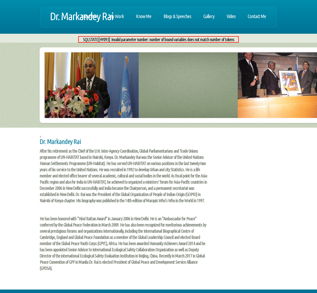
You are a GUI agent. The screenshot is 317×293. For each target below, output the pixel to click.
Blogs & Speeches (177, 16)
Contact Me (257, 16)
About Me (89, 16)
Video (231, 16)
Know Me (143, 16)
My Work (116, 16)
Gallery (208, 16)
